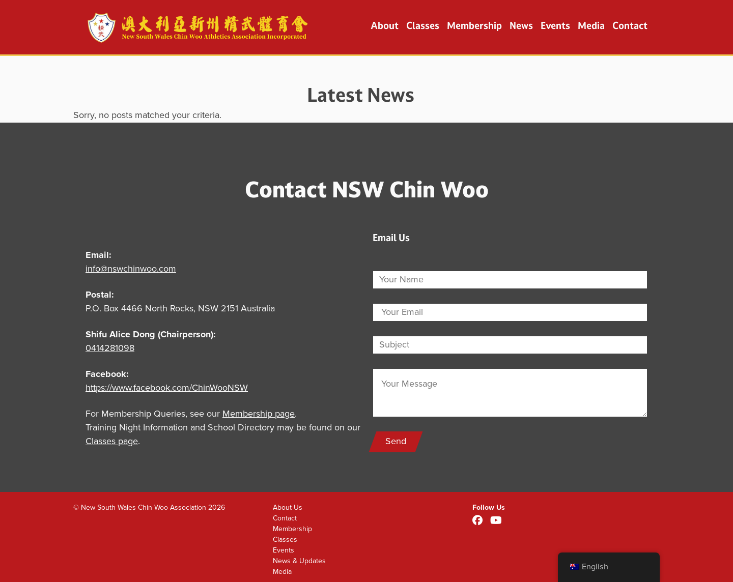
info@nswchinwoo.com (131, 269)
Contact (629, 25)
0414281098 (110, 348)
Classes (422, 25)
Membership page (258, 414)
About (385, 25)
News (521, 25)
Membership (474, 25)
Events (555, 25)
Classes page (112, 441)
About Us (287, 507)
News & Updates (299, 561)
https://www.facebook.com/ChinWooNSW (167, 388)
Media (591, 25)
